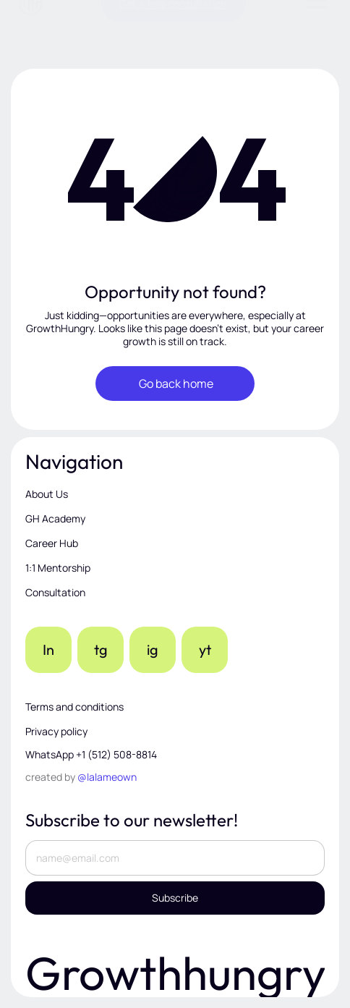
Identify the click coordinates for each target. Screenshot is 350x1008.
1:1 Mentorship (57, 568)
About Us (46, 494)
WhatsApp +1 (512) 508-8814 (91, 754)
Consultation (55, 592)
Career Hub (51, 543)
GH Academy (55, 518)
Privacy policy (56, 731)
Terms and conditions (74, 706)
